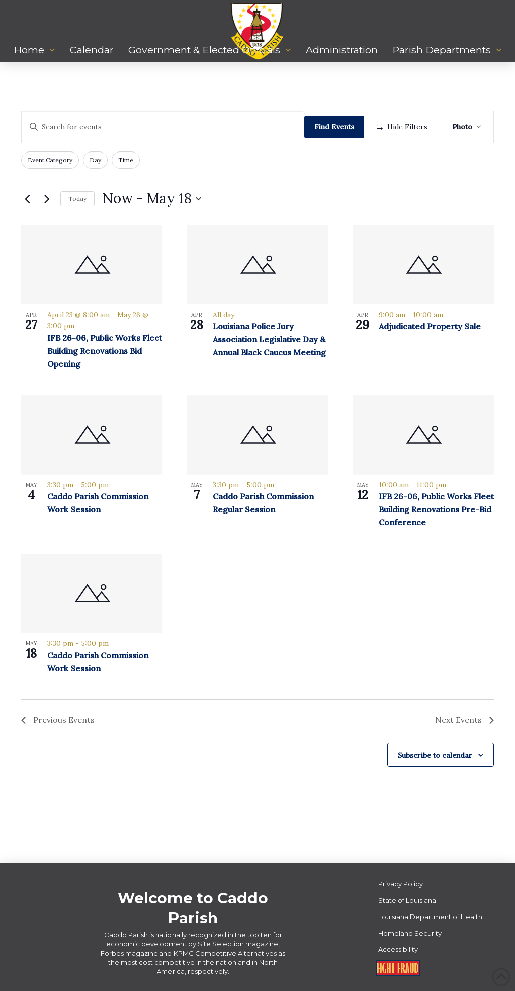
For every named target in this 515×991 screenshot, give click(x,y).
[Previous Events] (27, 199)
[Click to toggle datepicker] (151, 199)
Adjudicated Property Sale (430, 326)
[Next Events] (47, 199)
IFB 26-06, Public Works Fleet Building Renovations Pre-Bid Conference (436, 509)
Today (77, 198)
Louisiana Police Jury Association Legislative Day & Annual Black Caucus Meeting (269, 339)
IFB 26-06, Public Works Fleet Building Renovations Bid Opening (104, 351)
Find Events (334, 126)
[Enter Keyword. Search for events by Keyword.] (163, 127)
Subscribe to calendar (435, 755)
